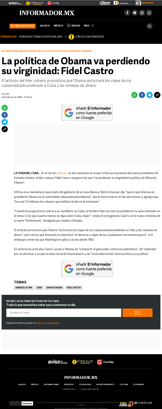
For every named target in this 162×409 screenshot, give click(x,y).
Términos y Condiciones (47, 323)
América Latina (24, 288)
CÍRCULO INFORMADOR (89, 37)
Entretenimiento (105, 385)
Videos (73, 25)
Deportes (69, 385)
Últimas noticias (22, 26)
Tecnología (85, 385)
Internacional (10, 51)
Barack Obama (54, 288)
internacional (51, 385)
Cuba (39, 288)
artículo (62, 173)
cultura (124, 385)
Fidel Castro (74, 288)
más (89, 26)
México (58, 26)
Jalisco (45, 26)
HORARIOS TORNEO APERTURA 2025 (40, 37)
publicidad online (90, 389)
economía (138, 385)
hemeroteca (69, 389)
